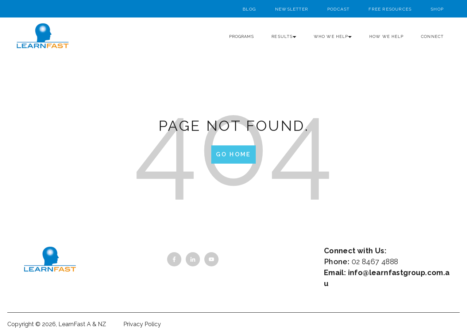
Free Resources (390, 9)
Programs (241, 36)
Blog (249, 9)
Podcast (338, 9)
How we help (386, 36)
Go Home (233, 154)
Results (282, 36)
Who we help (331, 36)
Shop (437, 9)
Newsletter (291, 9)
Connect (432, 36)
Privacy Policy (142, 324)
